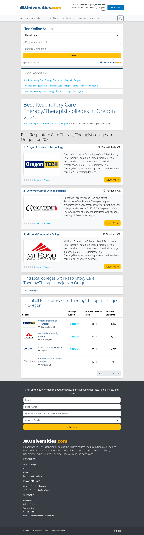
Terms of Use (28, 508)
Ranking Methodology (32, 476)
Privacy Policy (29, 504)
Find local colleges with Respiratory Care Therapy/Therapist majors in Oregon (60, 85)
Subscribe (116, 7)
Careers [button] (82, 18)
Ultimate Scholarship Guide (34, 486)
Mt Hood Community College (43, 234)
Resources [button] (94, 18)
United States (48, 123)
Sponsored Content (31, 63)
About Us (27, 472)
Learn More (112, 179)
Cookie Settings (29, 512)
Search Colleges (30, 464)
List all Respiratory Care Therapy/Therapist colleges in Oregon (53, 91)
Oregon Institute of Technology (45, 147)
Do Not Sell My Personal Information (38, 516)
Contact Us (27, 500)
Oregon (63, 123)
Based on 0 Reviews (42, 180)
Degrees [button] (24, 18)
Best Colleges (30, 123)
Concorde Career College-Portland (46, 190)
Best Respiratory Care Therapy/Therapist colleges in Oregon (52, 80)
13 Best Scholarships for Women (37, 490)
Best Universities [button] (38, 18)
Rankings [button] (54, 18)
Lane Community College (50, 347)
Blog (25, 468)
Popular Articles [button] (69, 18)
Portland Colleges (30, 290)
